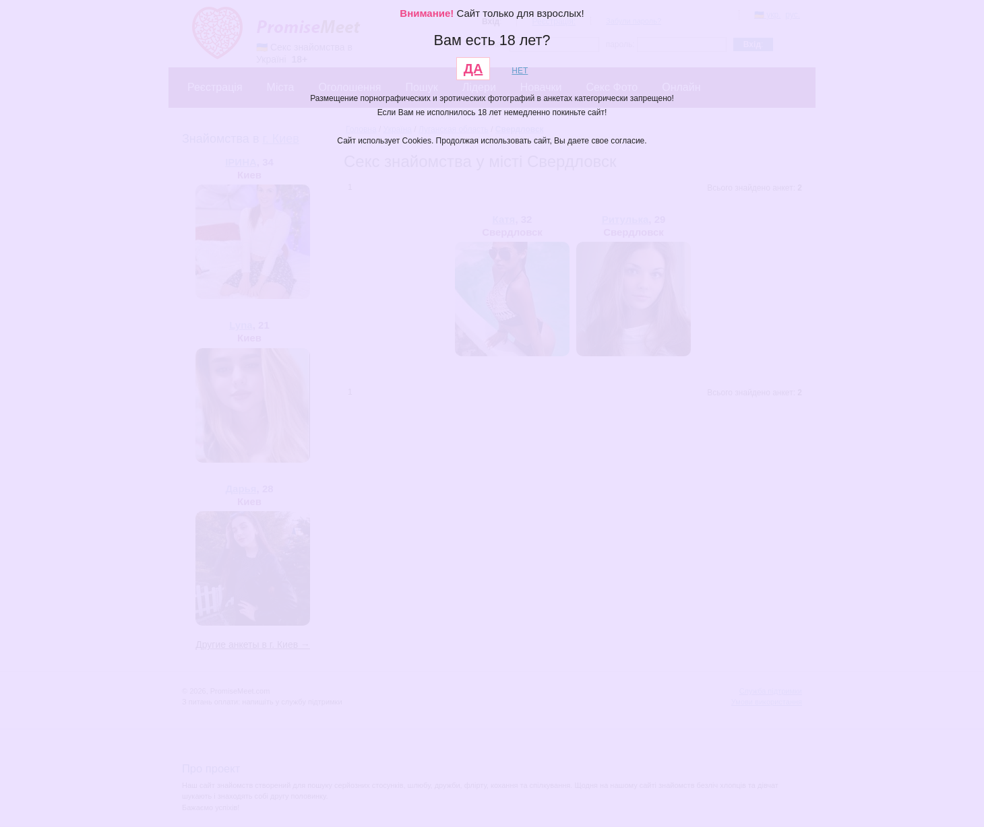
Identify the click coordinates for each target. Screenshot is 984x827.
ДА (473, 68)
